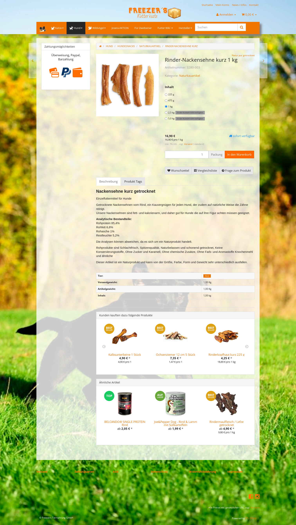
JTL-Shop (251, 518)
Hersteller (185, 28)
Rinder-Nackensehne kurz (181, 46)
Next (247, 346)
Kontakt (254, 5)
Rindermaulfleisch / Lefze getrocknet (226, 423)
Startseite (207, 5)
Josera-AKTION (120, 28)
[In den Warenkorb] (239, 154)
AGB (115, 471)
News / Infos (239, 5)
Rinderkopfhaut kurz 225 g (226, 355)
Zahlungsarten (84, 471)
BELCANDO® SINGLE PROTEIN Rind (124, 423)
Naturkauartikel (189, 76)
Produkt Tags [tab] (133, 181)
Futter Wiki (165, 28)
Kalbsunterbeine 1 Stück (124, 355)
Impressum (235, 471)
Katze (57, 28)
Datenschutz (159, 471)
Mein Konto (222, 5)
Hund (75, 28)
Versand (188, 144)
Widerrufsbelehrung (202, 471)
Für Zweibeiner (143, 28)
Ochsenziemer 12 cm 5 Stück (175, 355)
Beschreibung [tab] (108, 181)
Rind (207, 276)
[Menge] (186, 154)
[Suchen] (216, 27)
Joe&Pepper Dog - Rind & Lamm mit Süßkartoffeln (175, 423)
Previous (104, 346)
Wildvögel (97, 28)
